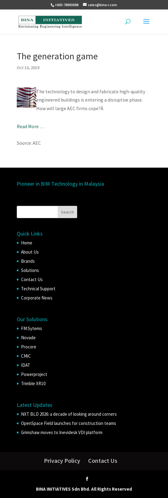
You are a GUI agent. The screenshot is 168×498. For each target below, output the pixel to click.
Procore (28, 347)
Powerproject (34, 374)
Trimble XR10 (33, 383)
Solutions (30, 270)
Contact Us (32, 279)
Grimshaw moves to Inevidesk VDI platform (61, 432)
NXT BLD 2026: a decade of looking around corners (69, 414)
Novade (28, 337)
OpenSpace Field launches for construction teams (68, 423)
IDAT (25, 365)
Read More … (31, 126)
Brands (28, 261)
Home (26, 243)
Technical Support (38, 289)
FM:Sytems (31, 328)
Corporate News (36, 298)
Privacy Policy (62, 460)
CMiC (26, 356)
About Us (30, 252)
